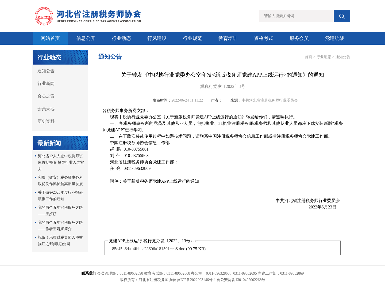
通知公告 (46, 71)
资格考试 (263, 38)
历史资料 (46, 121)
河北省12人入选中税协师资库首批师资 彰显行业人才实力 (61, 162)
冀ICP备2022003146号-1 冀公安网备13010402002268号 (221, 280)
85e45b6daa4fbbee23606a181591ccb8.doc (148, 248)
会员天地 (46, 108)
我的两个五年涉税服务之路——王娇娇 (60, 210)
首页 (308, 57)
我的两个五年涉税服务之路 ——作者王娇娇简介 (60, 225)
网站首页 (50, 38)
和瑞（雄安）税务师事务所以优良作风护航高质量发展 (60, 180)
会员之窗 (46, 96)
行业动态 (121, 38)
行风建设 (157, 38)
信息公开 (85, 38)
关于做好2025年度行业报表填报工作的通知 (60, 195)
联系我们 (88, 273)
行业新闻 (46, 83)
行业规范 (192, 38)
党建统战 (334, 38)
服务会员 (299, 38)
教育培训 (228, 38)
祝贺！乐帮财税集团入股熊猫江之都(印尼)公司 (60, 240)
